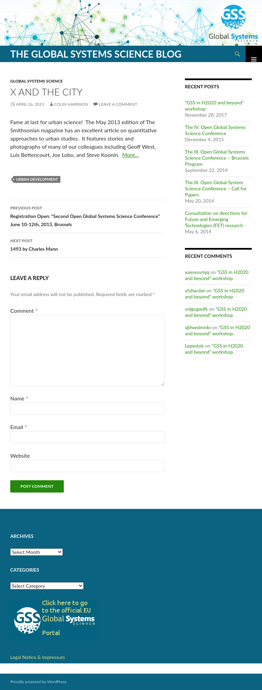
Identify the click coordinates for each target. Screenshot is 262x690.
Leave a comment (118, 104)
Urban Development (37, 179)
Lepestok (194, 346)
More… (130, 154)
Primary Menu (254, 54)
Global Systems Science (36, 81)
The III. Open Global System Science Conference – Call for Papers (215, 188)
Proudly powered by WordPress (38, 681)
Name (19, 398)
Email (18, 427)
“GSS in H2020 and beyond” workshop (216, 275)
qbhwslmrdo (198, 327)
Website (20, 455)
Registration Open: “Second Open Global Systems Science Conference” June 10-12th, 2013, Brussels (87, 215)
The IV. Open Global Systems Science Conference (215, 130)
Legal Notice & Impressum (37, 657)
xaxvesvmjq (197, 272)
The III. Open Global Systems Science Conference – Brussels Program (217, 158)
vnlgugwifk (196, 309)
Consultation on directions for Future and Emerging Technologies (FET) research (216, 219)
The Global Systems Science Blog (95, 54)
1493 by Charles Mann (87, 244)
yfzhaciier (195, 290)
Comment (24, 310)
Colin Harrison (71, 104)
